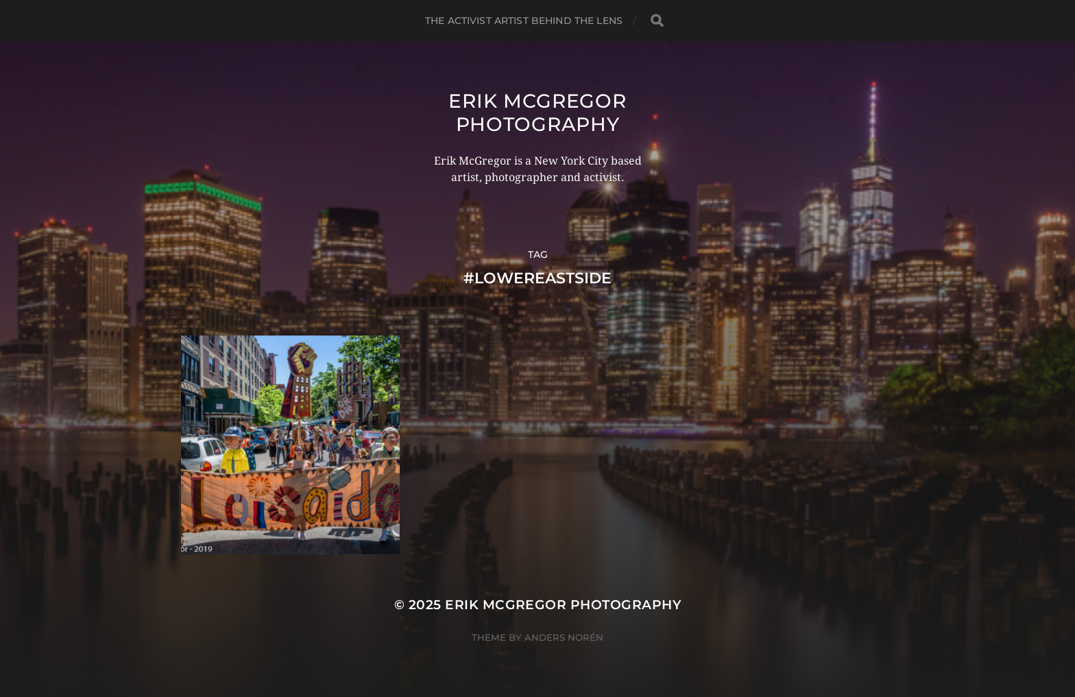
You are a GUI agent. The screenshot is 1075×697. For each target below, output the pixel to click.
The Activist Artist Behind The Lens (524, 20)
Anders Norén (563, 637)
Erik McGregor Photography (537, 112)
